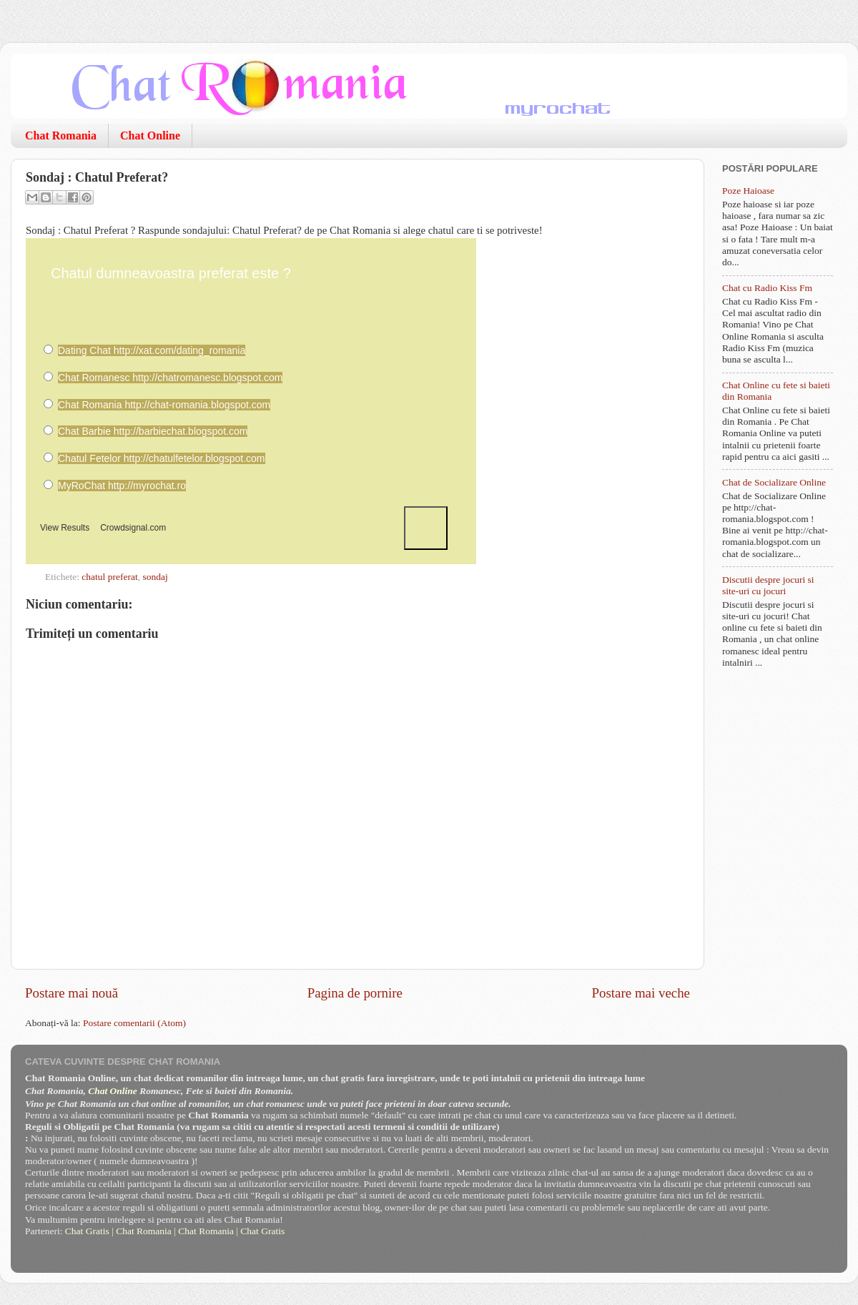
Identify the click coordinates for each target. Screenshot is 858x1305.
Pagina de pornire (355, 992)
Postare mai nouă (71, 992)
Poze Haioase (748, 190)
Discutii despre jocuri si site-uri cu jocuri (768, 585)
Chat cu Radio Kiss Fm (767, 287)
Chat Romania (61, 135)
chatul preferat (109, 576)
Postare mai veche (641, 992)
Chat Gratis (87, 1231)
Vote (426, 528)
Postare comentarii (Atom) (134, 1023)
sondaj (154, 576)
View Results (64, 528)
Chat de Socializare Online (774, 482)
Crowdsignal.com (133, 528)
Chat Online (150, 135)
